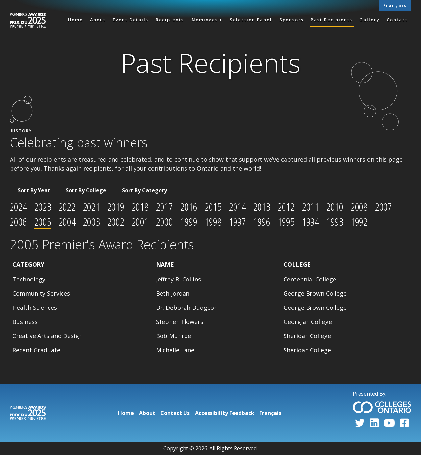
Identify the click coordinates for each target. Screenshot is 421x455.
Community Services (41, 293)
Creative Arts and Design (47, 336)
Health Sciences (34, 307)
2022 (67, 207)
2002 (115, 221)
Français (395, 5)
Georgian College (308, 322)
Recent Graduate (36, 350)
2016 (188, 207)
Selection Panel (251, 20)
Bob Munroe (173, 336)
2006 (18, 221)
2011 (310, 207)
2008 (359, 207)
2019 (115, 207)
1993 (334, 221)
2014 (237, 207)
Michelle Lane (175, 350)
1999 (188, 221)
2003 (91, 221)
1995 (286, 221)
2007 (383, 207)
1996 (261, 221)
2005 (42, 221)
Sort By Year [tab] (34, 190)
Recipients (170, 20)
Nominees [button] (205, 20)
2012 (286, 207)
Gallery (369, 20)
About (98, 20)
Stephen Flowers (179, 322)
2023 (42, 207)
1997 (237, 221)
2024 (18, 207)
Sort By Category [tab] (144, 190)
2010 (334, 207)
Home (75, 20)
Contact (397, 20)
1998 (213, 221)
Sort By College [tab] (86, 190)
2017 (164, 207)
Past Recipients (331, 20)
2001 (140, 221)
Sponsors (291, 20)
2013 (261, 207)
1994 (310, 221)
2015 (213, 207)
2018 (140, 207)
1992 (359, 221)
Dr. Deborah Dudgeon (187, 307)
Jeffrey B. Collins (178, 279)
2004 (67, 221)
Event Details (130, 20)
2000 (164, 221)
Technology (28, 279)
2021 (91, 207)
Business (24, 322)
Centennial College (310, 279)
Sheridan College (307, 336)
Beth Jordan (172, 293)
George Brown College (315, 293)
